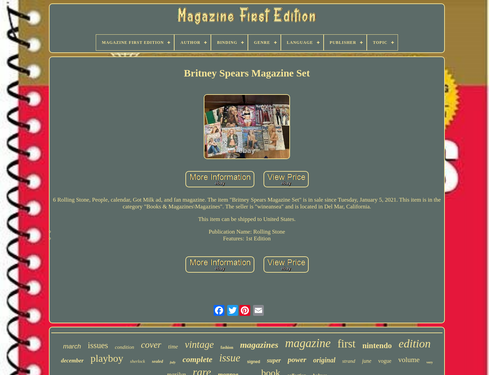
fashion (227, 347)
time (173, 346)
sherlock (137, 361)
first (347, 344)
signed (253, 361)
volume (409, 360)
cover (151, 345)
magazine (308, 343)
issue (229, 358)
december (72, 360)
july (173, 362)
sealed (157, 361)
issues (98, 345)
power (297, 359)
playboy (106, 358)
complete (197, 359)
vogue (385, 361)
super (274, 360)
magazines (259, 345)
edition (415, 343)
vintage (199, 344)
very (430, 362)
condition (124, 347)
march (72, 346)
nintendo (377, 345)
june (367, 361)
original (324, 360)
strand (348, 361)
